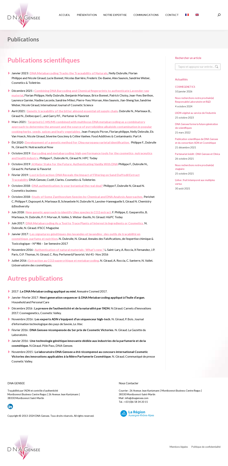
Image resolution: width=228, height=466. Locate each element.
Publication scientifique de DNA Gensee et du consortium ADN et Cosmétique (196, 141)
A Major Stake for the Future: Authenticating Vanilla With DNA (74, 164)
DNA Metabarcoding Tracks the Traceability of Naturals (69, 73)
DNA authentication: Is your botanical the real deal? (67, 185)
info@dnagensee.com (136, 398)
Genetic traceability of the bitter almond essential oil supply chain (72, 111)
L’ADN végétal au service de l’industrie (195, 112)
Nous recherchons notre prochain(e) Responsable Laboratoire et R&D (194, 99)
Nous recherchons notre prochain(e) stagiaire (194, 167)
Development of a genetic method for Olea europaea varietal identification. (77, 142)
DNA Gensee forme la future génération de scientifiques (196, 126)
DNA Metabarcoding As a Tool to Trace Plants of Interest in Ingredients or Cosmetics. (85, 223)
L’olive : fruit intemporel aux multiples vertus (195, 182)
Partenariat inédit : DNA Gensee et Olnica (197, 153)
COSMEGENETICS (185, 86)
